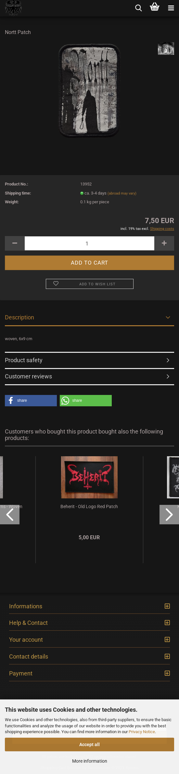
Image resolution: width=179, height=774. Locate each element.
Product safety (24, 360)
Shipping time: (18, 193)
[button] (31, 400)
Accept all (89, 744)
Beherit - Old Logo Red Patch (89, 506)
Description (19, 317)
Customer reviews (28, 376)
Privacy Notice (142, 731)
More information (89, 761)
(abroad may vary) (122, 193)
